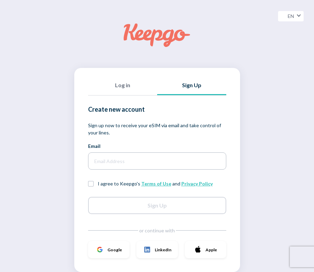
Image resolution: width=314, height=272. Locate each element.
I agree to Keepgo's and (155, 184)
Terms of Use (156, 184)
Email (94, 146)
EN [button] (294, 16)
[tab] (122, 88)
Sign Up (157, 205)
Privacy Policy (197, 184)
